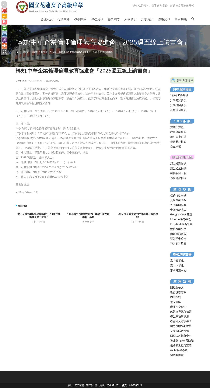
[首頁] (17, 51)
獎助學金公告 (178, 238)
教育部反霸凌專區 (181, 321)
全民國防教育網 (179, 331)
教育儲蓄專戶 (178, 292)
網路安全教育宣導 (181, 345)
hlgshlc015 (22, 81)
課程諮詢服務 (178, 132)
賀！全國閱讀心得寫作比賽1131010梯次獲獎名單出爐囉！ (38, 215)
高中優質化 (177, 260)
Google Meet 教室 (181, 214)
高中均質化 (177, 265)
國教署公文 (177, 287)
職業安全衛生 (178, 306)
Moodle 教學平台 (180, 219)
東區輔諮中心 (178, 270)
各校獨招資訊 (178, 110)
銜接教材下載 (178, 173)
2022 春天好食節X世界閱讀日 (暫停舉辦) (138, 215)
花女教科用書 (178, 243)
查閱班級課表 (178, 209)
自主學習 (175, 146)
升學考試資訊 (178, 100)
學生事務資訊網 (179, 316)
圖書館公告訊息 (52, 81)
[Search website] (193, 19)
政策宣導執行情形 (181, 311)
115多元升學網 (179, 95)
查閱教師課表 (178, 205)
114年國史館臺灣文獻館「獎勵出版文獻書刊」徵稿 (88, 215)
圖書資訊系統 (178, 234)
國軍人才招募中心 (181, 335)
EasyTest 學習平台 (181, 224)
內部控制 (175, 297)
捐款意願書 (177, 355)
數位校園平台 (178, 229)
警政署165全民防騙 (182, 340)
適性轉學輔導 (178, 178)
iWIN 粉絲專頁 (179, 350)
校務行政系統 (178, 195)
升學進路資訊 (178, 105)
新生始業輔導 (178, 168)
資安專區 (175, 302)
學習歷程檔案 (178, 141)
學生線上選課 (178, 136)
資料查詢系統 (178, 200)
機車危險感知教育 (181, 326)
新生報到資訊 (178, 163)
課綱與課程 (177, 127)
